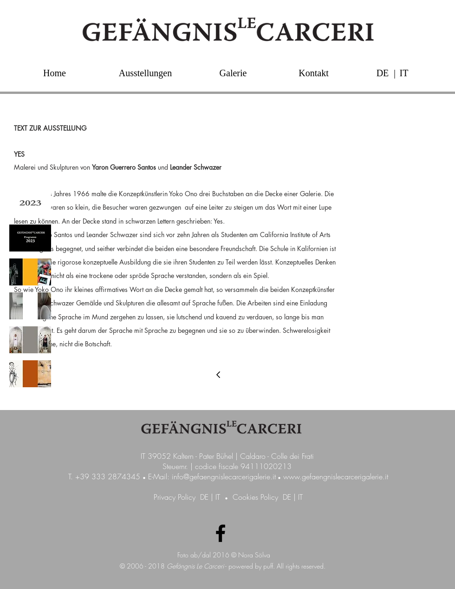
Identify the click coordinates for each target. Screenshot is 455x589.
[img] (30, 204)
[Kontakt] (313, 73)
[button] (394, 73)
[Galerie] (233, 73)
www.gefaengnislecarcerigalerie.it (335, 476)
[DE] (382, 73)
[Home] (54, 73)
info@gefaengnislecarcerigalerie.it (224, 476)
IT (217, 497)
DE (204, 497)
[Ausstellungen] (145, 73)
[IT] (404, 73)
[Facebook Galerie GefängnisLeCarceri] (220, 533)
